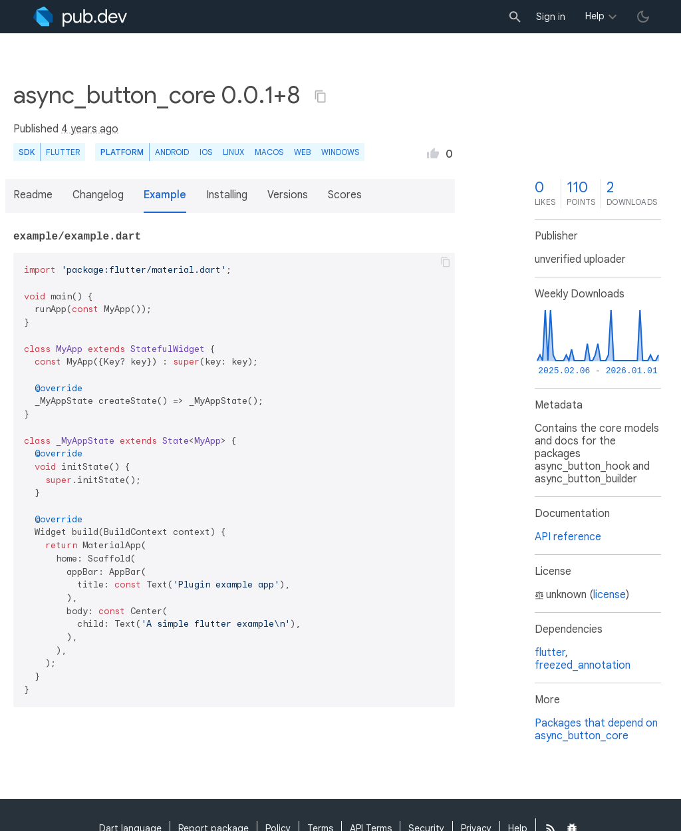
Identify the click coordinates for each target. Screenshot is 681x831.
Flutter (63, 152)
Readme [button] (33, 195)
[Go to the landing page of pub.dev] (80, 17)
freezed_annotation (582, 665)
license (609, 594)
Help (595, 16)
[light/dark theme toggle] (643, 17)
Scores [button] (345, 195)
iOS (206, 152)
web (302, 152)
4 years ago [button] (89, 129)
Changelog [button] (98, 195)
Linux (233, 152)
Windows (340, 152)
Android (172, 152)
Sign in (550, 17)
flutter (550, 652)
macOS (269, 152)
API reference (568, 537)
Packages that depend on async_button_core (596, 730)
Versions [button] (287, 195)
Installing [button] (226, 195)
